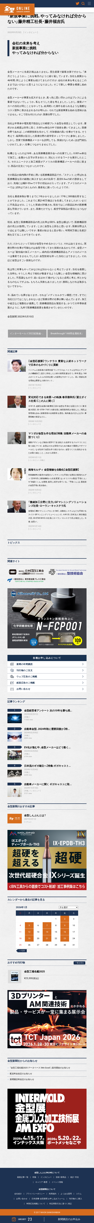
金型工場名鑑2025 (34, 971)
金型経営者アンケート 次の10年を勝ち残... (48, 710)
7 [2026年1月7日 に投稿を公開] (46, 925)
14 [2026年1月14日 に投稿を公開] (47, 932)
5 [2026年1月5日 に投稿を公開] (29, 925)
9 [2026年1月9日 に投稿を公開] (64, 925)
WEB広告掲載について (35, 1204)
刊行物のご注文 (24, 670)
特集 (42, 460)
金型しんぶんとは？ (35, 815)
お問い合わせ (23, 689)
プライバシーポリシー (35, 1194)
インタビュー (31, 32)
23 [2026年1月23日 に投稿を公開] (65, 938)
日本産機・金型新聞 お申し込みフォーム (48, 1199)
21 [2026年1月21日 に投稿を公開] (47, 938)
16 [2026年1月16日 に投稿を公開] (65, 932)
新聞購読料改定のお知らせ (22, 1079)
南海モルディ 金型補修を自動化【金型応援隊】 (53, 469)
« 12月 (22, 951)
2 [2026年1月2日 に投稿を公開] (64, 919)
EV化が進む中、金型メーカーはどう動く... (47, 747)
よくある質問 (66, 1194)
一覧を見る (79, 963)
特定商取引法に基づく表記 (60, 1204)
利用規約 (52, 1194)
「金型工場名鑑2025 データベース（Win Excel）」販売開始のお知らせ (40, 1068)
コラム (27, 822)
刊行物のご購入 (75, 1199)
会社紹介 (18, 1194)
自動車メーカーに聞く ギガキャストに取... (48, 784)
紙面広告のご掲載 (25, 683)
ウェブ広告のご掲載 (26, 676)
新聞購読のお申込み (69, 1219)
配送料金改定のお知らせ (21, 1073)
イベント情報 (57, 1182)
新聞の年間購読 (24, 664)
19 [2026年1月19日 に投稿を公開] (29, 938)
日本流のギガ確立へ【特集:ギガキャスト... (47, 765)
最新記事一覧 (22, 1177)
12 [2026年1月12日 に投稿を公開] (29, 932)
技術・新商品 (61, 1177)
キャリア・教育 (41, 1182)
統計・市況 (74, 1177)
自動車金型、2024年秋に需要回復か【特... (47, 729)
